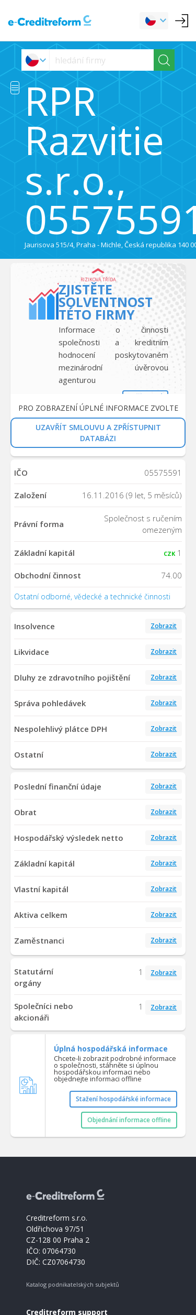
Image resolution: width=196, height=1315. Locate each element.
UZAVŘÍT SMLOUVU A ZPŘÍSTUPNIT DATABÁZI (98, 432)
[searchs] (102, 60)
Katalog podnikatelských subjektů (72, 1284)
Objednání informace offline (129, 1119)
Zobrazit (164, 625)
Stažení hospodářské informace (123, 1098)
